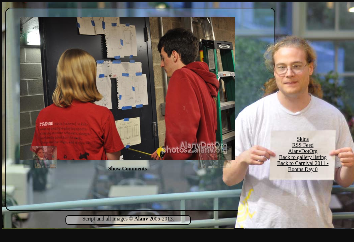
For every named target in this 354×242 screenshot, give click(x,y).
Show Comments (127, 168)
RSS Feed (303, 145)
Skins (303, 139)
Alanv (141, 218)
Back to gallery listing (303, 157)
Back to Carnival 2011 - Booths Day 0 (302, 166)
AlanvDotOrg (303, 151)
